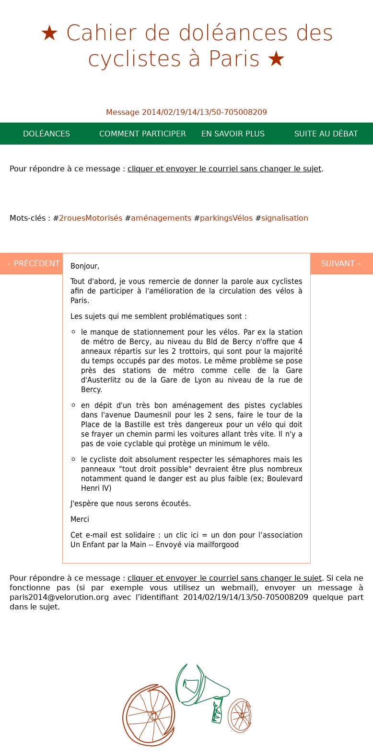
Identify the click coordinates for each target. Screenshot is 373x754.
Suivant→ (341, 263)
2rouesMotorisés (90, 218)
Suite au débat (326, 133)
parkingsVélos (226, 218)
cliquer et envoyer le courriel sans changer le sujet (224, 168)
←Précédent (33, 263)
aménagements (161, 218)
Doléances (46, 133)
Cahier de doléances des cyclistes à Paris (199, 44)
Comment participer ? (142, 133)
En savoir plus (233, 133)
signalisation (284, 218)
